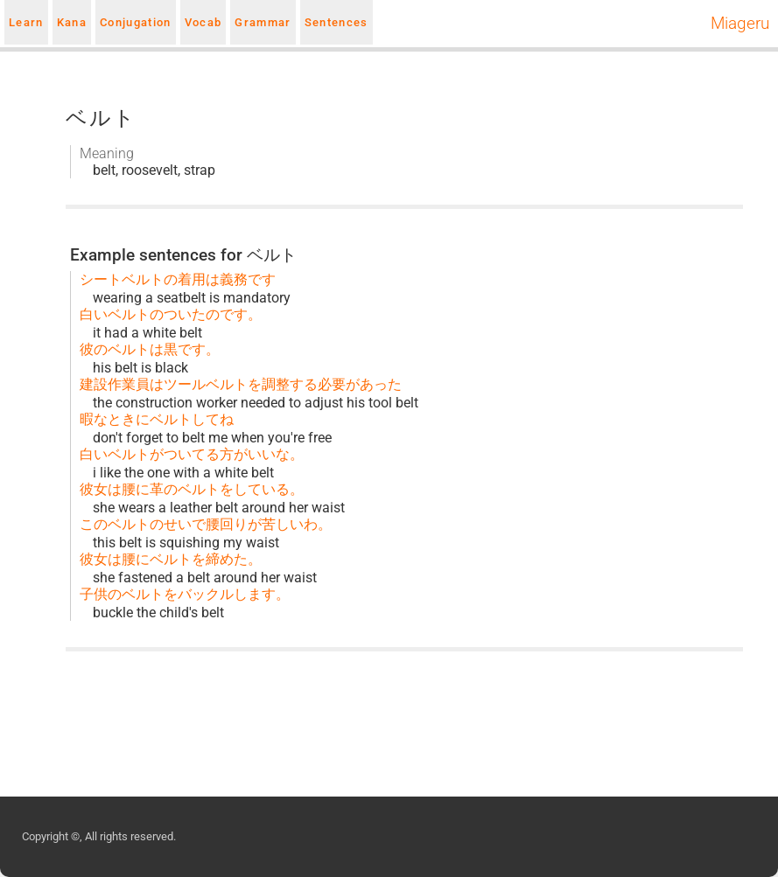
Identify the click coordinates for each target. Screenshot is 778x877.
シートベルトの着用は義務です (178, 279)
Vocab (203, 22)
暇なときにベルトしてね (157, 419)
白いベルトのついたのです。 (171, 314)
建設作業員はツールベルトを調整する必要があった (241, 384)
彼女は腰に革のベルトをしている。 (192, 489)
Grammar (263, 22)
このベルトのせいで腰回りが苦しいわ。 (206, 524)
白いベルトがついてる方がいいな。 (192, 454)
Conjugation (136, 22)
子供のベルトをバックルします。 (185, 594)
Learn (26, 22)
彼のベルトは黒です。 (150, 349)
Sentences (336, 22)
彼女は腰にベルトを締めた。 (171, 559)
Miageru (740, 23)
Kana (72, 22)
